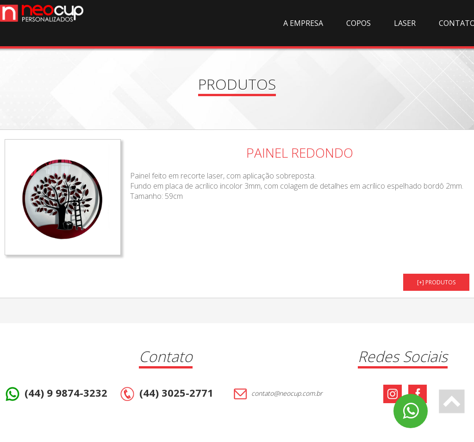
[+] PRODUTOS (436, 282)
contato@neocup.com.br (276, 394)
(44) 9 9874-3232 (55, 394)
